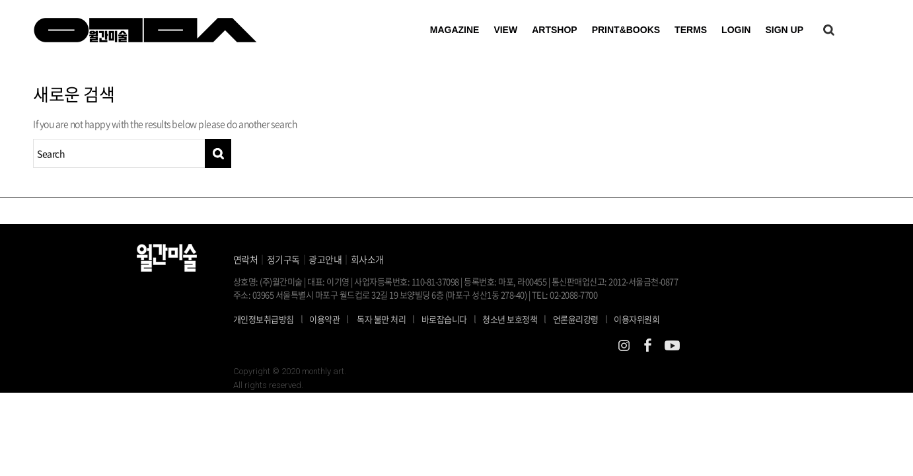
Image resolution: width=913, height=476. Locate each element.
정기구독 (283, 259)
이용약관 (324, 319)
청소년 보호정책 (517, 318)
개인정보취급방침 (263, 319)
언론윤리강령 (583, 318)
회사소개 (367, 259)
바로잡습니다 (444, 319)
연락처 (245, 259)
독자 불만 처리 (381, 319)
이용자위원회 (636, 319)
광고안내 (325, 259)
